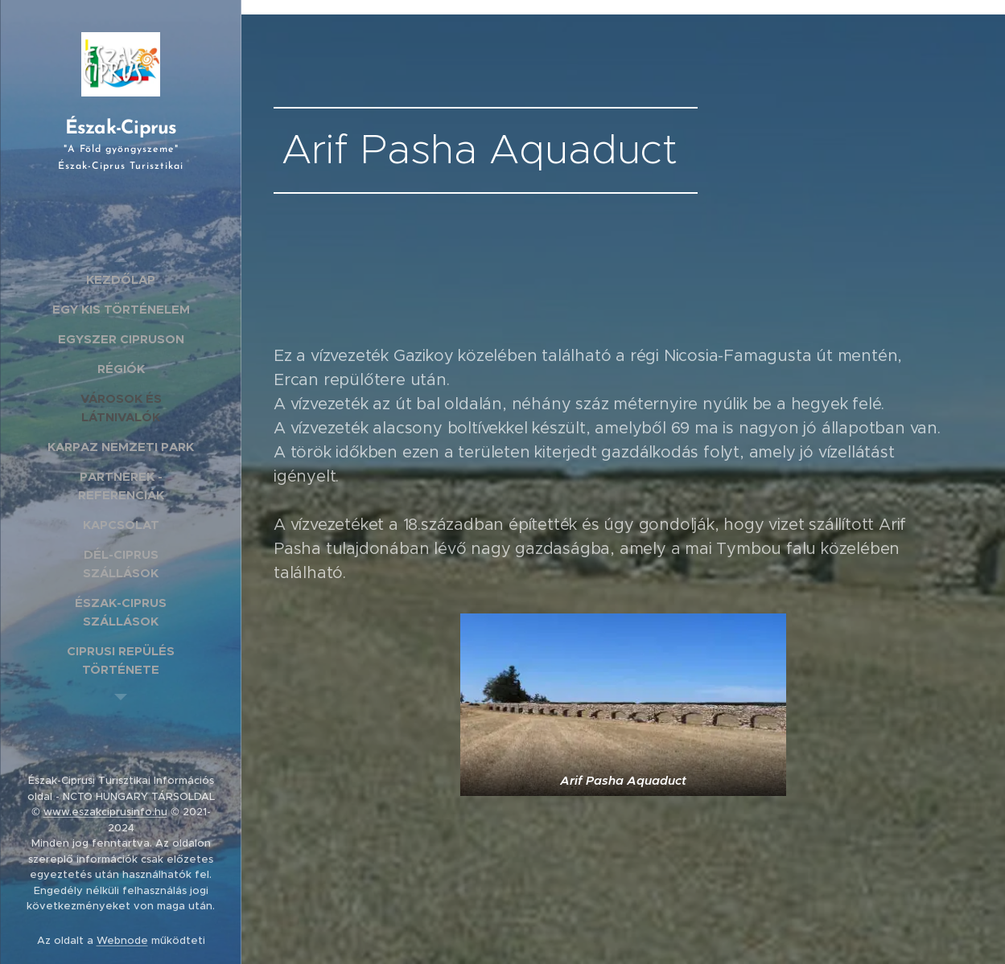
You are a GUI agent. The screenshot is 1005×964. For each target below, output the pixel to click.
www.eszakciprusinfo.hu (105, 811)
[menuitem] (121, 279)
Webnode (122, 940)
